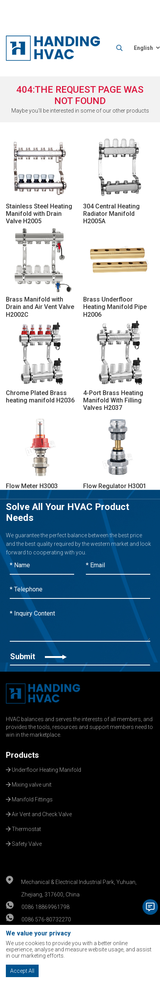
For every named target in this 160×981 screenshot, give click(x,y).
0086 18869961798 (45, 907)
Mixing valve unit (29, 784)
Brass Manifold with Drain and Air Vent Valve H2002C (40, 307)
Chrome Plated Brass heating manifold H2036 (40, 396)
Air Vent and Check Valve (39, 813)
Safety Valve (24, 843)
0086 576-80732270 (46, 919)
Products (22, 755)
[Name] (42, 566)
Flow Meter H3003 (32, 486)
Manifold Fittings (29, 798)
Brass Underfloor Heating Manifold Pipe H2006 (115, 307)
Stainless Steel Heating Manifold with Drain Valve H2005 (39, 214)
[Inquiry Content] (80, 623)
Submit (38, 656)
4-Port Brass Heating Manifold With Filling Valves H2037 (113, 400)
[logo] (53, 48)
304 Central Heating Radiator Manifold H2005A (111, 214)
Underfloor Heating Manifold (43, 769)
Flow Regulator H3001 (114, 486)
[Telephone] (80, 590)
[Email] (118, 566)
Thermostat (23, 828)
